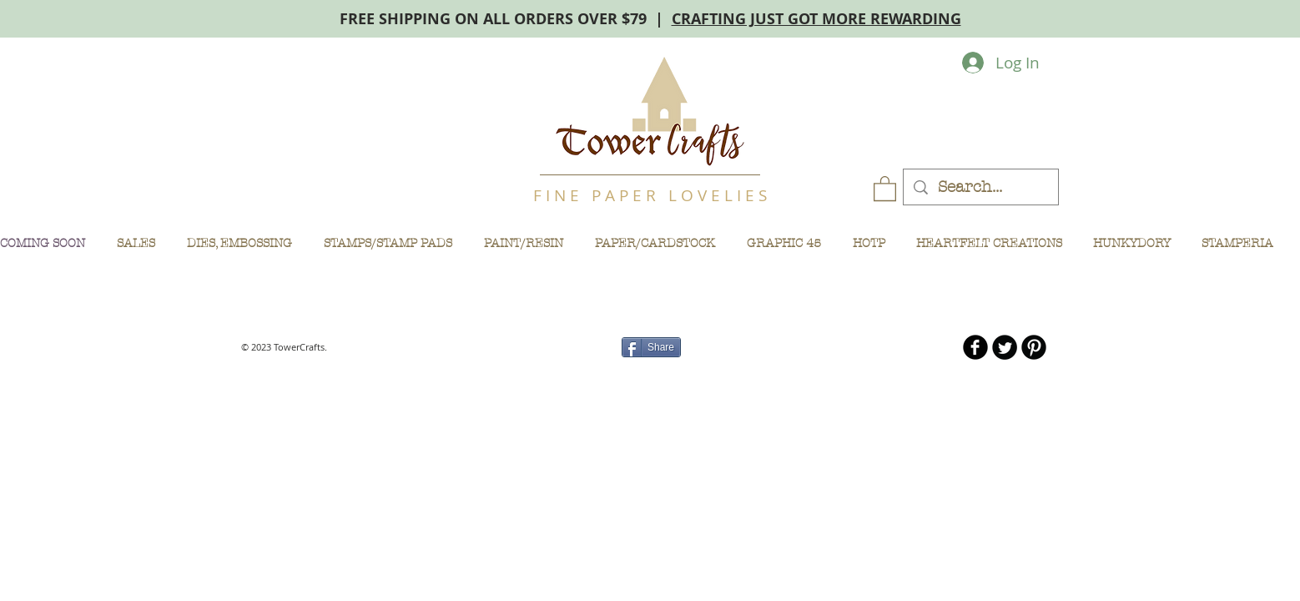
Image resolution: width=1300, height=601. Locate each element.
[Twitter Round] (1004, 347)
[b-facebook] (975, 347)
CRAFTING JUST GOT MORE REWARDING (816, 18)
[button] (885, 187)
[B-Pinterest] (1033, 347)
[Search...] (980, 187)
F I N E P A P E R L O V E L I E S (650, 195)
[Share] (651, 347)
